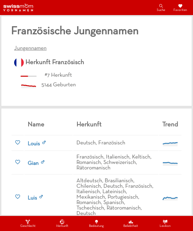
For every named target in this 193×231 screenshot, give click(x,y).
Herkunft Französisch (54, 62)
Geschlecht (28, 223)
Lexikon (165, 223)
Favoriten (180, 7)
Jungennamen (30, 48)
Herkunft (62, 223)
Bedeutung (96, 223)
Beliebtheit (130, 223)
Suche (161, 7)
